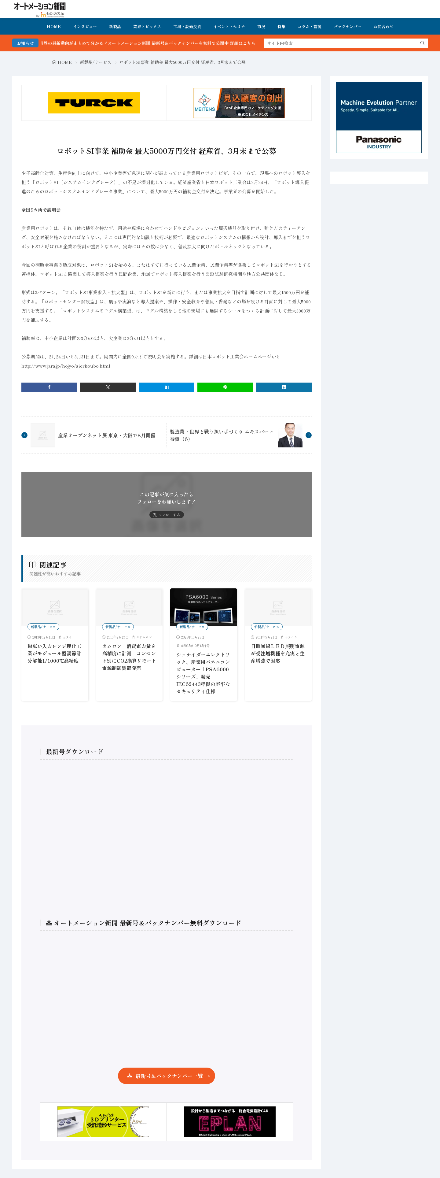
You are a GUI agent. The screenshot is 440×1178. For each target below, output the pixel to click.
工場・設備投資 (187, 26)
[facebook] (49, 387)
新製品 (115, 26)
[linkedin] (284, 387)
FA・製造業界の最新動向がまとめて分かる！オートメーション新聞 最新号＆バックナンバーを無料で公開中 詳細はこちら (150, 43)
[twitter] (108, 387)
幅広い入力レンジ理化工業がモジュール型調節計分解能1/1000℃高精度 (54, 653)
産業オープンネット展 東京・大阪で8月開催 (107, 435)
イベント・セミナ (229, 26)
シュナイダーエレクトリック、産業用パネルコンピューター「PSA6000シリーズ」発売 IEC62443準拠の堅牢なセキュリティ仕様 (203, 673)
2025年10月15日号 (196, 645)
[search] (422, 43)
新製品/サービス (96, 62)
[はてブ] (166, 387)
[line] (225, 387)
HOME (54, 26)
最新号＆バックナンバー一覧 (169, 1076)
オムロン (145, 637)
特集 (281, 26)
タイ (68, 637)
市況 (261, 26)
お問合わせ (384, 26)
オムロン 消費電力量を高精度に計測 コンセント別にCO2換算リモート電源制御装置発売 (129, 657)
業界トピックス (147, 26)
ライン (293, 637)
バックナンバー (347, 26)
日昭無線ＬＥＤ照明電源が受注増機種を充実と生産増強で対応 (278, 653)
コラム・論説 (309, 26)
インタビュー (85, 26)
